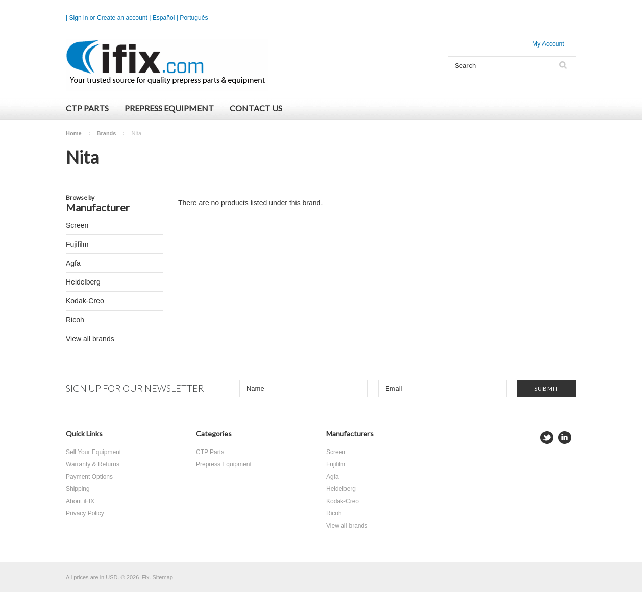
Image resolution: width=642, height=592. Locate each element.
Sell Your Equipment (93, 452)
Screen (77, 225)
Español (164, 17)
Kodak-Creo (85, 301)
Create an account (122, 17)
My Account (548, 44)
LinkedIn (564, 437)
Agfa (73, 263)
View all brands (90, 339)
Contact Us (256, 108)
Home (74, 133)
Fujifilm (77, 244)
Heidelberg (83, 282)
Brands (106, 133)
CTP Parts (87, 108)
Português (194, 17)
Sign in (78, 17)
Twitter (546, 437)
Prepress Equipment (169, 108)
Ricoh (75, 320)
